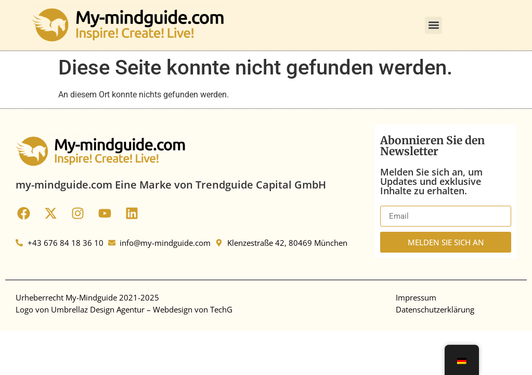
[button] (433, 25)
